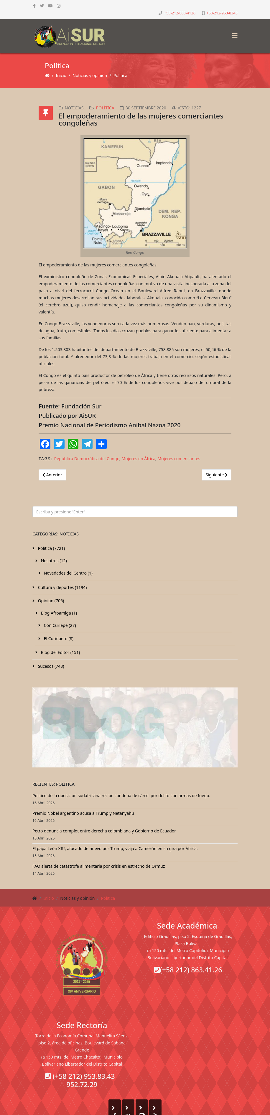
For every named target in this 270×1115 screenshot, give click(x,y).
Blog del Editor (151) (60, 652)
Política (120, 75)
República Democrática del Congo (86, 458)
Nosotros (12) (53, 560)
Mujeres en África (139, 458)
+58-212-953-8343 (222, 13)
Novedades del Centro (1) (68, 573)
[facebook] (34, 6)
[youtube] (50, 6)
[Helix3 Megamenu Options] (233, 33)
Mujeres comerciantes (178, 458)
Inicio (61, 75)
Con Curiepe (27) (59, 625)
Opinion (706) (50, 600)
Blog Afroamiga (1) (58, 613)
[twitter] (42, 6)
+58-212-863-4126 (179, 13)
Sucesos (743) (50, 666)
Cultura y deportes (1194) (62, 587)
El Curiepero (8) (58, 638)
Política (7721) (51, 548)
